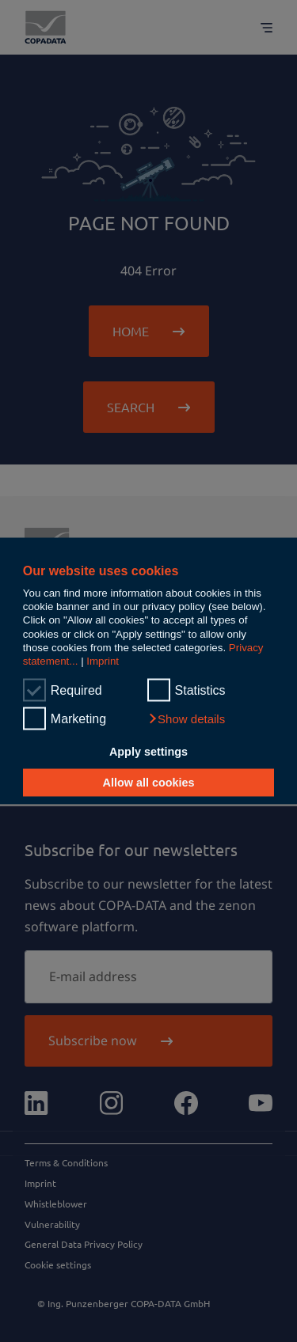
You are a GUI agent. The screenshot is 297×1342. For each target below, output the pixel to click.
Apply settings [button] (148, 751)
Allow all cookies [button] (149, 782)
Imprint (102, 661)
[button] (186, 719)
